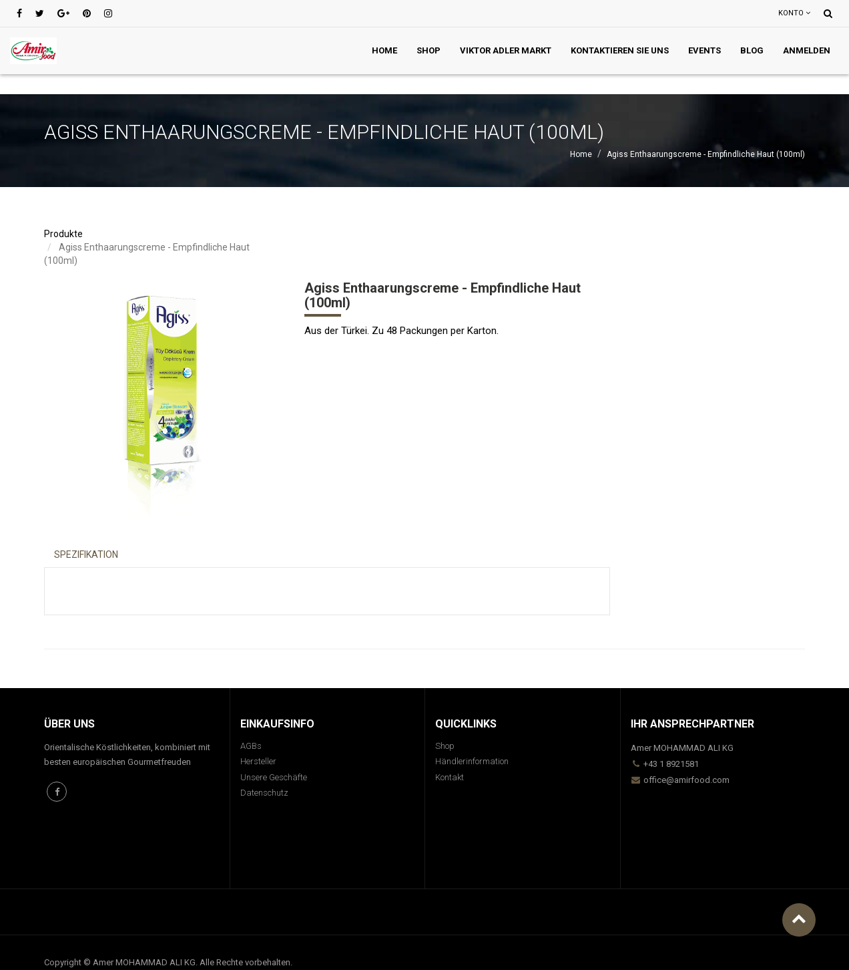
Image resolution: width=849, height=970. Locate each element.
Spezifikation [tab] (86, 554)
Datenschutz (264, 793)
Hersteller (258, 761)
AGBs (251, 746)
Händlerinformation (472, 761)
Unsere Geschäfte (273, 777)
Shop (445, 746)
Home (581, 154)
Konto (794, 13)
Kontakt (449, 777)
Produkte (63, 233)
